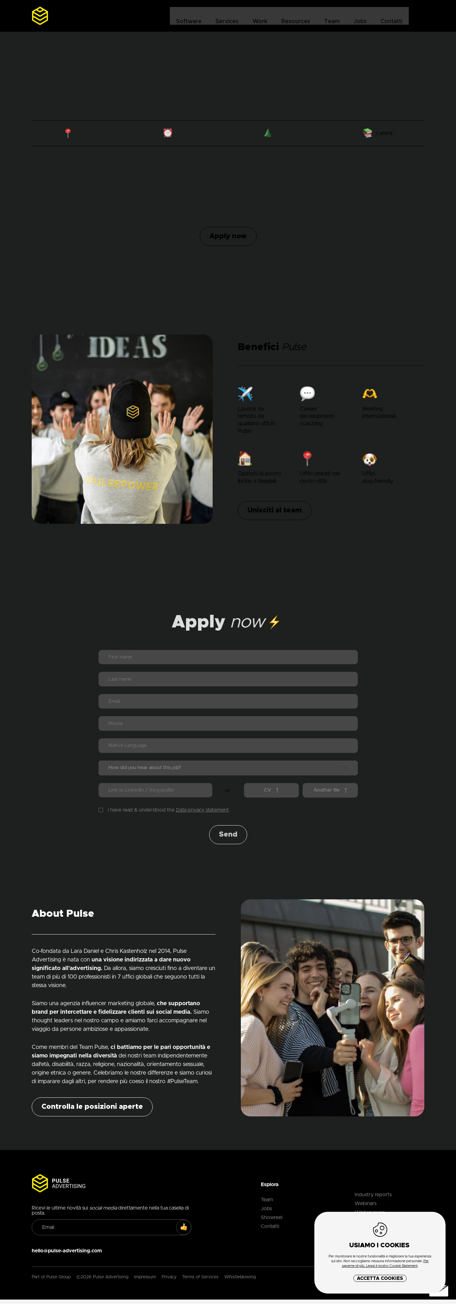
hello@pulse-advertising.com (67, 1255)
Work (259, 16)
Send (228, 839)
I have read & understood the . (164, 814)
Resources (295, 16)
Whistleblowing (240, 1281)
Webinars (365, 1208)
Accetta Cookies (380, 1278)
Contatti (391, 16)
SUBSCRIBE (186, 1232)
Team (331, 16)
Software (188, 16)
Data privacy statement (202, 814)
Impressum (145, 1281)
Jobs (359, 16)
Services (226, 16)
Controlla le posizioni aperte (92, 1111)
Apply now (228, 236)
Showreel (271, 1222)
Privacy (169, 1281)
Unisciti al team (274, 510)
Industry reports (373, 1199)
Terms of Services (200, 1281)
